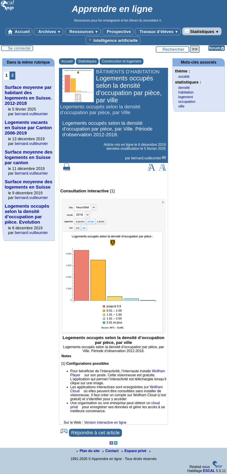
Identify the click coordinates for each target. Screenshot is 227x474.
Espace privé (134, 451)
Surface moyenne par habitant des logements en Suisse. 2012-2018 (28, 95)
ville (181, 106)
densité (184, 88)
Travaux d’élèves (157, 31)
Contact (111, 451)
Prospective (118, 31)
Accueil (19, 31)
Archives (48, 31)
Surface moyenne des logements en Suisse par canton (28, 157)
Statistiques (202, 31)
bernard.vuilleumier (146, 158)
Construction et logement (121, 61)
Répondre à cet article (95, 432)
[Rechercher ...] (172, 49)
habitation (186, 92)
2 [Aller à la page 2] (12, 75)
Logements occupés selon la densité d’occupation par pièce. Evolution (27, 213)
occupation (186, 101)
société (184, 76)
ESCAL (209, 471)
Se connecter (19, 48)
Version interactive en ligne (105, 422)
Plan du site (88, 451)
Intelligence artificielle (113, 40)
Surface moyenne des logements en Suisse (28, 184)
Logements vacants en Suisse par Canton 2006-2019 (28, 127)
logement (185, 97)
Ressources (82, 31)
